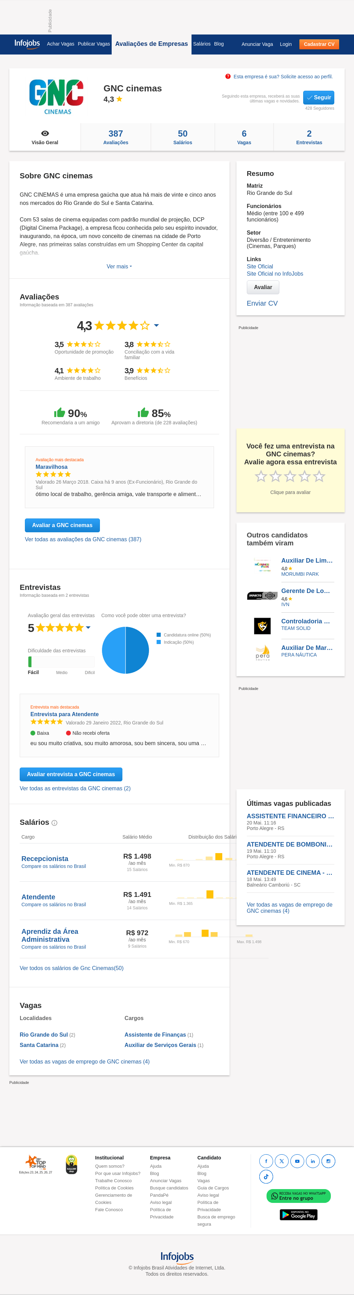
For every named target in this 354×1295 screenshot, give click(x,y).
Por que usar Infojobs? (117, 1173)
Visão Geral (45, 137)
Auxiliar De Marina (307, 647)
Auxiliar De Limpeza (307, 560)
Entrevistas (309, 137)
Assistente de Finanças (155, 1035)
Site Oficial (260, 266)
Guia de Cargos (213, 1187)
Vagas (244, 137)
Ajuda (155, 1166)
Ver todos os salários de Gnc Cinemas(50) (72, 968)
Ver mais (119, 266)
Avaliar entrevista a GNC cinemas (71, 774)
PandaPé (159, 1195)
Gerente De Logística (307, 590)
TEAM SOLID (296, 628)
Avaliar (263, 287)
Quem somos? (109, 1166)
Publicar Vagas (94, 44)
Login (286, 44)
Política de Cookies (114, 1187)
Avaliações (116, 137)
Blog (219, 44)
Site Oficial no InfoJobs (275, 274)
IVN (285, 604)
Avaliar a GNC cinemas (62, 525)
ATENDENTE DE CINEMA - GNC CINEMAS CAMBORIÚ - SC (290, 872)
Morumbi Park (300, 574)
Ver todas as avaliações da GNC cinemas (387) (83, 539)
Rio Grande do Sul (44, 1035)
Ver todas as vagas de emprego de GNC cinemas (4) (85, 1062)
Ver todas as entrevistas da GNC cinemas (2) (75, 788)
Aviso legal (161, 1202)
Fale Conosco (109, 1209)
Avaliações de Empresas (151, 43)
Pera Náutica (299, 655)
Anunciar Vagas (165, 1180)
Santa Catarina (39, 1045)
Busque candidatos (169, 1187)
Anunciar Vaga (257, 44)
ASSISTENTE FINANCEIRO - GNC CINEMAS (290, 816)
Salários (202, 44)
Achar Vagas (60, 44)
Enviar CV (262, 303)
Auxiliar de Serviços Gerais (160, 1045)
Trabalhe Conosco (113, 1180)
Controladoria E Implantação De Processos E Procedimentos (307, 621)
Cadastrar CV (319, 44)
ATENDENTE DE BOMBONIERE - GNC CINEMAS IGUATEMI (290, 844)
